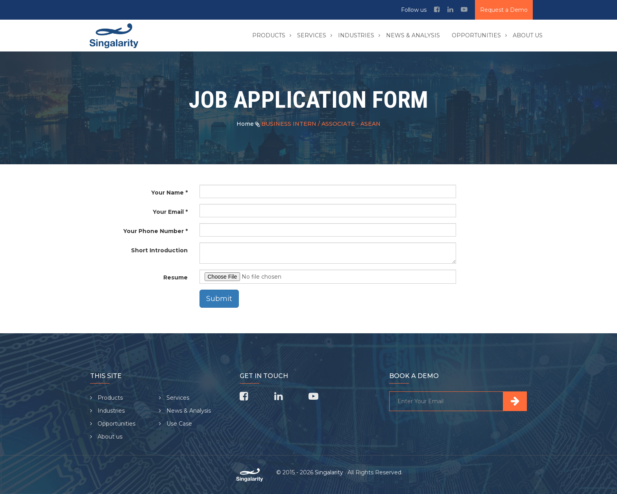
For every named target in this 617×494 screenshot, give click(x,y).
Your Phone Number (153, 231)
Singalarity (330, 472)
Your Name (167, 192)
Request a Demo (504, 9)
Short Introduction (159, 250)
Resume (175, 277)
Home (245, 123)
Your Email (168, 211)
